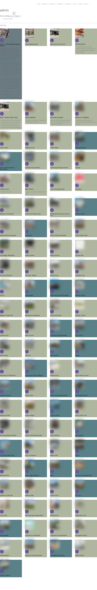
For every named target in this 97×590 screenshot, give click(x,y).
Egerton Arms (29, 333)
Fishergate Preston (81, 532)
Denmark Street (5, 413)
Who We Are (44, 3)
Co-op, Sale (3, 512)
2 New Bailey (29, 293)
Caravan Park (79, 253)
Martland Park (4, 472)
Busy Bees (78, 187)
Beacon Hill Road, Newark (58, 233)
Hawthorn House (5, 393)
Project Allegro (29, 413)
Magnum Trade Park (6, 313)
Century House (54, 413)
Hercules (27, 353)
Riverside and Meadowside (58, 333)
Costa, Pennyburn (30, 452)
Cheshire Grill (4, 333)
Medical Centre (54, 253)
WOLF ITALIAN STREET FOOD (8, 117)
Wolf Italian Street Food (57, 44)
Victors (77, 452)
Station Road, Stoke (81, 233)
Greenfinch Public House (32, 212)
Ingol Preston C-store (81, 373)
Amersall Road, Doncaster (8, 233)
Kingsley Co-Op (29, 147)
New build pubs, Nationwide (33, 512)
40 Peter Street (79, 212)
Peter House (3, 353)
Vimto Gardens (54, 433)
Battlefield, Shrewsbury (32, 313)
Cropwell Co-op (79, 273)
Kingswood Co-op (80, 512)
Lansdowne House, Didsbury (33, 373)
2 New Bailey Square (31, 44)
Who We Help (52, 3)
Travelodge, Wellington (57, 552)
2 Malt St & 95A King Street (33, 433)
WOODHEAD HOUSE (81, 393)
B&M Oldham (29, 187)
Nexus (52, 472)
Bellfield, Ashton (80, 293)
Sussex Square (4, 552)
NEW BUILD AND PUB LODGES (59, 293)
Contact (86, 3)
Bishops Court (54, 373)
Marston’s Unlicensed (6, 212)
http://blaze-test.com (8, 18)
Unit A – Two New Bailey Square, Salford (10, 44)
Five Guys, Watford (5, 273)
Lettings (80, 3)
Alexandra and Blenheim (7, 373)
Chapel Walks (54, 147)
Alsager (77, 353)
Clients (74, 3)
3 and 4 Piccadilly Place (57, 187)
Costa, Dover (4, 147)
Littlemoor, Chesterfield (32, 532)
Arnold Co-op (54, 273)
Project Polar (29, 393)
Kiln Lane (78, 492)
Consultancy (68, 3)
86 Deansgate (4, 532)
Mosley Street (79, 552)
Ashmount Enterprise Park (83, 472)
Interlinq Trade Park (6, 492)
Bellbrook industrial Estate (33, 552)
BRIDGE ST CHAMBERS (81, 117)
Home (38, 3)
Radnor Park (53, 452)
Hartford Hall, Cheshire (32, 167)
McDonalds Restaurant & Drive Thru (59, 212)
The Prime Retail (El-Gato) (8, 433)
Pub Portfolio (54, 353)
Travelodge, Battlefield (7, 253)
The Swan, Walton (30, 273)
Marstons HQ (54, 512)
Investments (60, 3)
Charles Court (54, 492)
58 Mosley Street (80, 147)
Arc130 (2, 293)
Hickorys (77, 167)
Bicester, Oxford (80, 313)
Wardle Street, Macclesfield (58, 393)
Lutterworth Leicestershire (58, 532)
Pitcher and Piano (55, 313)
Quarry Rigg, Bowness (31, 472)
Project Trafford (5, 572)
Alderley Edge (29, 492)
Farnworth (28, 233)
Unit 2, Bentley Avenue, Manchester (11, 167)
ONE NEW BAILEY (80, 44)
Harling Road (79, 433)
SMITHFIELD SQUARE (56, 117)
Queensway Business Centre (58, 167)
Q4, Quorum (79, 333)
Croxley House (4, 187)
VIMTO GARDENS (30, 117)
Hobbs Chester (29, 253)
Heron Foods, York (80, 413)
